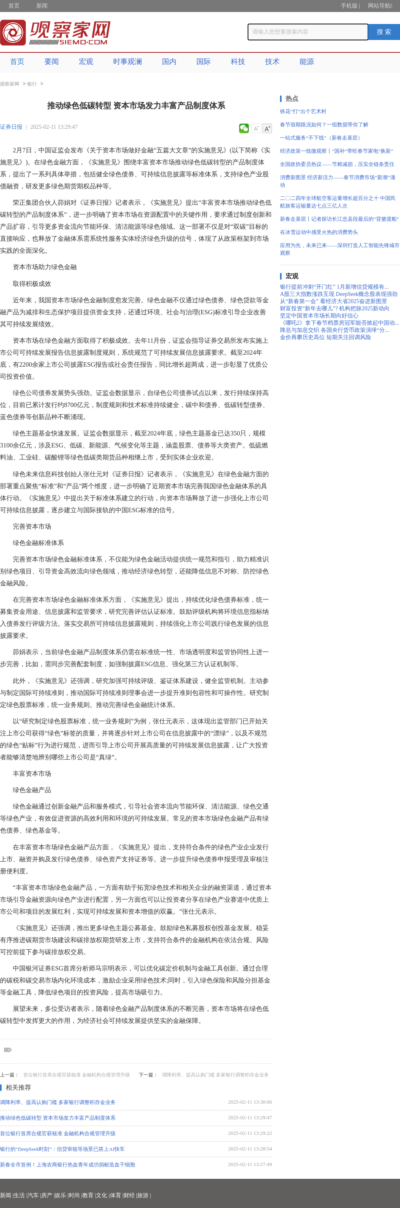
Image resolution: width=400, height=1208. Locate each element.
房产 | (48, 1195)
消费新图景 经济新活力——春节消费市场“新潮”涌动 (337, 181)
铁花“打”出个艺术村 (303, 111)
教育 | (89, 1195)
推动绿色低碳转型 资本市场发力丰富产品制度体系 (58, 1118)
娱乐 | (61, 1195)
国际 (203, 62)
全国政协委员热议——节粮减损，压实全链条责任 (337, 164)
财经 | (130, 1195)
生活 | (20, 1195)
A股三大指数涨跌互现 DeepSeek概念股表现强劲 (339, 294)
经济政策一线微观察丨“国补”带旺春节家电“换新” (336, 151)
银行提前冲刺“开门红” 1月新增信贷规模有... (334, 287)
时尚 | (75, 1195)
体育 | (117, 1195)
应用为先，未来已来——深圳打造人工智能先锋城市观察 (340, 249)
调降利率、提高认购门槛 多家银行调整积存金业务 (215, 1075)
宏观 (86, 62)
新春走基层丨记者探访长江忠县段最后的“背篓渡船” (339, 219)
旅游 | (144, 1195)
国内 (169, 62)
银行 (32, 84)
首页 (14, 6)
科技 (238, 62)
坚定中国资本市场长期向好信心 (319, 316)
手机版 (349, 6)
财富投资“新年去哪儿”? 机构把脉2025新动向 (335, 308)
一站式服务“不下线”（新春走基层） (321, 138)
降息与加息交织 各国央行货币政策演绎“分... (334, 330)
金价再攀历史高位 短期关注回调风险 (325, 337)
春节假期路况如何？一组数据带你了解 (324, 125)
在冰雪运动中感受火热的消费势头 (319, 232)
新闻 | (7, 1195)
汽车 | (34, 1195)
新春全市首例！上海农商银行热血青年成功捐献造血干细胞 (67, 1165)
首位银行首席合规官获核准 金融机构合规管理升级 (76, 1075)
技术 (272, 62)
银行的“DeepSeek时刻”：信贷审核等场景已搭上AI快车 (62, 1149)
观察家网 (9, 84)
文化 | (103, 1195)
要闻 (51, 62)
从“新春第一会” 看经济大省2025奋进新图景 (333, 301)
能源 (307, 62)
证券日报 (11, 127)
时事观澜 (127, 62)
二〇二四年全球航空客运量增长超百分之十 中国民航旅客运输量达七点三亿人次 (338, 202)
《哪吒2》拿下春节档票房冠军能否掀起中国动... (339, 323)
